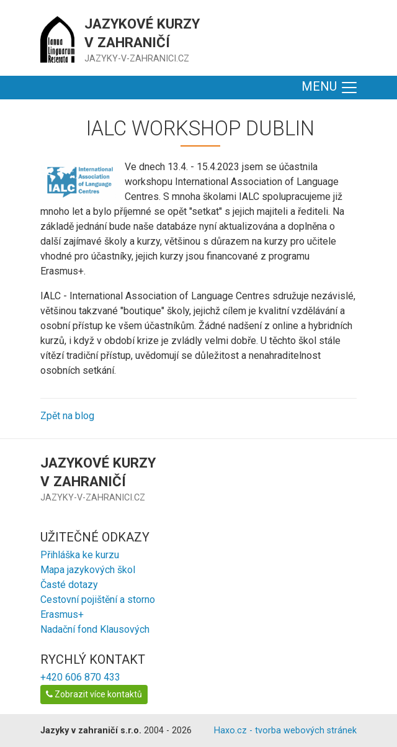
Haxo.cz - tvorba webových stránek (285, 730)
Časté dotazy (69, 585)
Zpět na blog (67, 416)
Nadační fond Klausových (94, 629)
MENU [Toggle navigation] (330, 87)
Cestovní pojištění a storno (97, 599)
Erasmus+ (62, 614)
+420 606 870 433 (80, 677)
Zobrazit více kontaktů (94, 694)
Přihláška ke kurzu (79, 555)
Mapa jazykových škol (87, 570)
